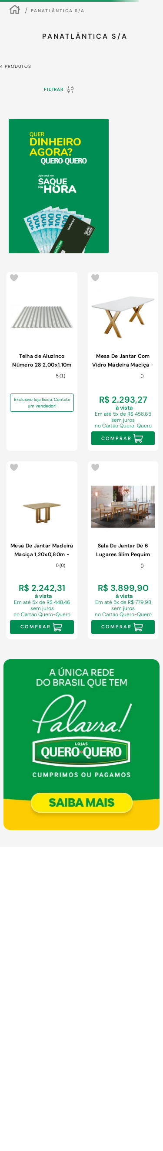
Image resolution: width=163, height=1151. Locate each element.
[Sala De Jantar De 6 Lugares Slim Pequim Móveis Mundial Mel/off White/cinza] (123, 550)
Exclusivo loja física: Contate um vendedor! (42, 403)
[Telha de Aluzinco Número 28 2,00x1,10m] (42, 361)
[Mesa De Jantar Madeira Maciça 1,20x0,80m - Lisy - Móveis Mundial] (42, 550)
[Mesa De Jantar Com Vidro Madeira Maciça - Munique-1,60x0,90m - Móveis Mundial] (123, 361)
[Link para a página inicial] (14, 10)
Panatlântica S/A (58, 10)
